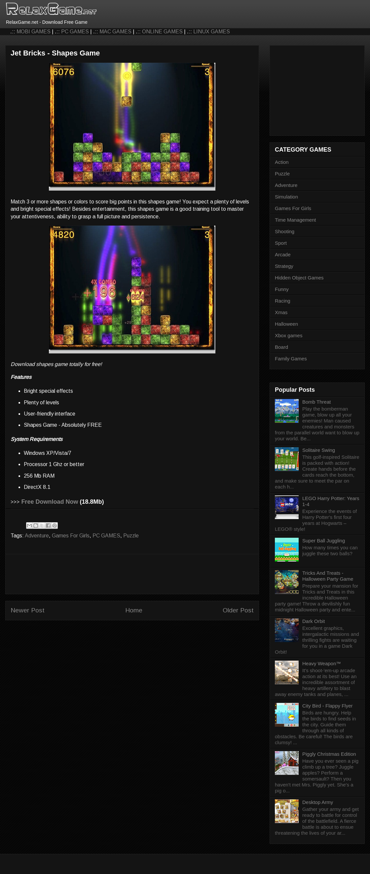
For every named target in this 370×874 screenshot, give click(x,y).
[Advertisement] (132, 574)
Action (282, 162)
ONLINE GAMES (162, 31)
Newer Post (28, 610)
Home (133, 610)
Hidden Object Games (299, 277)
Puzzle (131, 535)
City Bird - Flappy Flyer (327, 706)
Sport (281, 243)
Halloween (286, 324)
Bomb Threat (316, 402)
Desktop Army (317, 802)
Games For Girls (71, 535)
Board (281, 347)
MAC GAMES (115, 31)
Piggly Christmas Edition (329, 754)
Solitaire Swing (318, 450)
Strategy (284, 266)
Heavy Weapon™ (321, 663)
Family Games (291, 358)
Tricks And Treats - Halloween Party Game (327, 576)
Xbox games (288, 335)
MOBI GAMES (34, 31)
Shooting (284, 231)
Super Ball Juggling (323, 540)
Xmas (281, 312)
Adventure (37, 535)
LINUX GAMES (211, 31)
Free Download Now (49, 501)
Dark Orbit (313, 621)
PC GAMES (75, 31)
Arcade (283, 254)
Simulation (286, 197)
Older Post (238, 610)
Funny (282, 289)
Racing (282, 301)
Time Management (295, 220)
